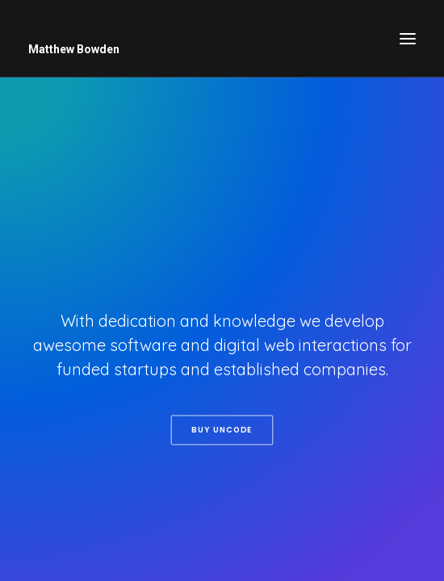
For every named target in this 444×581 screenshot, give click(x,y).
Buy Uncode (221, 429)
